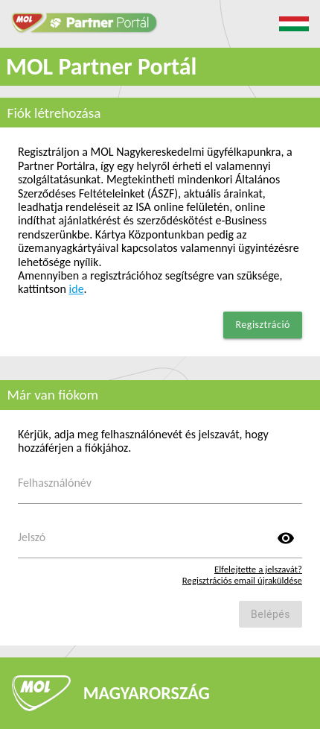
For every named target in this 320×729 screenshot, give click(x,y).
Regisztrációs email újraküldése (242, 580)
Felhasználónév (55, 483)
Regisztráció (262, 324)
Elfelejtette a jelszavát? (258, 569)
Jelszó (31, 537)
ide (76, 289)
